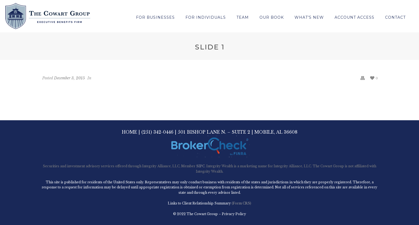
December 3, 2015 (69, 78)
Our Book (271, 17)
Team (242, 17)
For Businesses (155, 17)
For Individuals (205, 17)
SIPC (200, 166)
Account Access (354, 17)
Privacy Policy (234, 214)
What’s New (309, 17)
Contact (395, 17)
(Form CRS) (241, 203)
